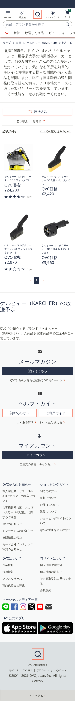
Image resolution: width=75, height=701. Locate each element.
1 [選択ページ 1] (36, 280)
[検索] (68, 24)
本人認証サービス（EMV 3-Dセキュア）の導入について (18, 496)
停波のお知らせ (12, 524)
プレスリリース (12, 578)
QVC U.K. (27, 670)
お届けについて (50, 505)
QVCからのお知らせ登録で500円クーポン (36, 380)
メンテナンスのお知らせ (17, 531)
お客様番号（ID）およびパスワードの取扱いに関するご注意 (17, 512)
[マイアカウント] (53, 15)
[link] (30, 280)
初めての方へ (48, 491)
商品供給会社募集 (13, 585)
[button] (7, 15)
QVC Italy (61, 670)
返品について (48, 511)
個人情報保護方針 (51, 565)
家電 (18, 43)
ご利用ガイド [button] (55, 413)
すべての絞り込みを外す (55, 131)
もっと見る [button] (36, 696)
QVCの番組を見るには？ (55, 530)
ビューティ (57, 33)
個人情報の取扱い (51, 572)
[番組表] (22, 15)
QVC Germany (44, 670)
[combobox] (33, 24)
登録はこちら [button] (37, 371)
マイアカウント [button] (37, 455)
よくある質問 (25, 422)
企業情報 (8, 565)
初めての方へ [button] (19, 413)
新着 (16, 33)
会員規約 (45, 590)
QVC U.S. (14, 670)
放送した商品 (34, 33)
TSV (6, 33)
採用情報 (8, 572)
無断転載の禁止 (12, 537)
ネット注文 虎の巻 (50, 422)
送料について (48, 498)
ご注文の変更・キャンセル (36, 464)
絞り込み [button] (40, 111)
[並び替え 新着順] (44, 121)
